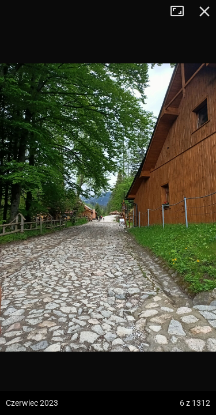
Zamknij (204, 11)
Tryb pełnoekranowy (181, 11)
